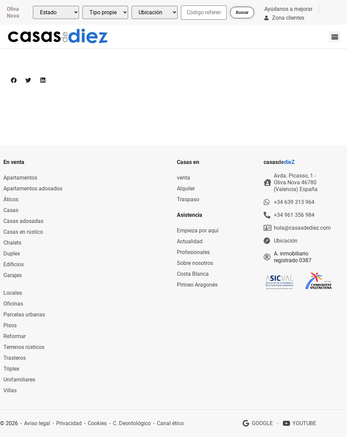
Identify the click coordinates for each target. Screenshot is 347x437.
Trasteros (14, 358)
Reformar (14, 336)
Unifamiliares (19, 379)
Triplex (11, 369)
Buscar (242, 12)
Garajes (12, 275)
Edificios (13, 264)
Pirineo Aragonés (197, 285)
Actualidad (190, 241)
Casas (10, 210)
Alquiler (186, 188)
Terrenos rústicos (23, 347)
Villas (10, 390)
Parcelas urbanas (24, 314)
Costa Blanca (193, 274)
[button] (334, 36)
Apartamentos (20, 177)
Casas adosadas (23, 221)
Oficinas (13, 303)
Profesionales (193, 252)
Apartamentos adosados (32, 188)
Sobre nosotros (195, 263)
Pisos (10, 325)
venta (183, 177)
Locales (12, 293)
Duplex (11, 253)
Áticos (10, 199)
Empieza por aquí (198, 230)
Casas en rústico (23, 232)
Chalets (12, 243)
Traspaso (188, 199)
